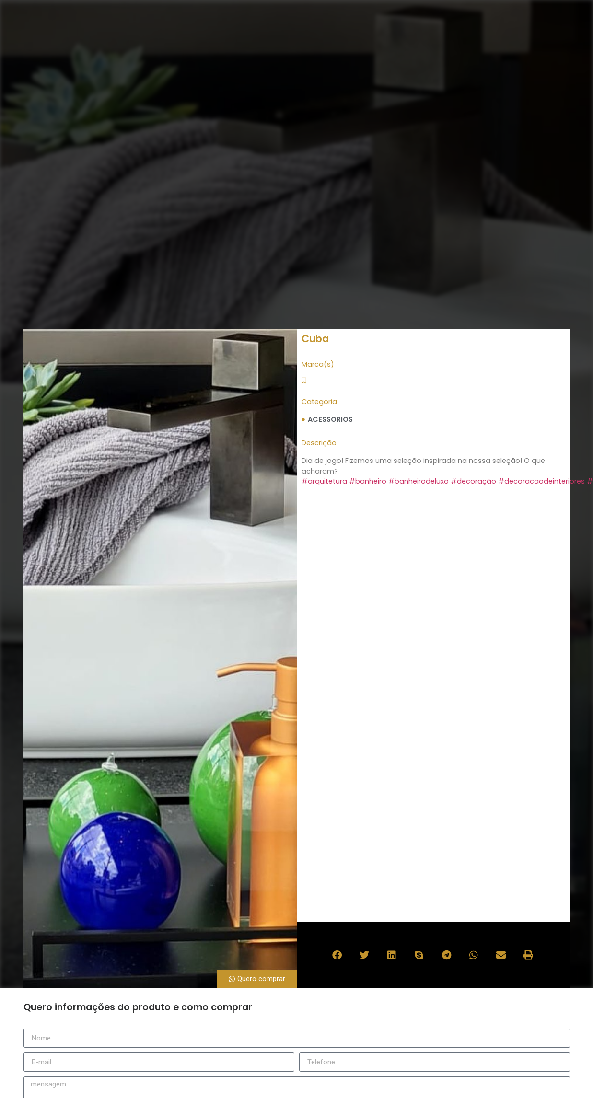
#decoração (473, 481)
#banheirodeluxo (418, 481)
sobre (349, 42)
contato (501, 42)
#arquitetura (324, 481)
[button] (337, 955)
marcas (395, 42)
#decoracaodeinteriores (541, 481)
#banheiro (367, 481)
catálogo (448, 42)
